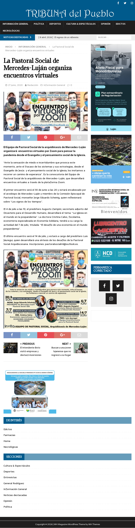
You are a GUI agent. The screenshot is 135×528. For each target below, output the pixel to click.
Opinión (105, 24)
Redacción (32, 85)
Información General (15, 24)
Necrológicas (11, 31)
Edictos (120, 24)
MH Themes (94, 524)
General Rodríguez (14, 483)
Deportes (55, 24)
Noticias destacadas (15, 495)
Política (39, 24)
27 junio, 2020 (15, 85)
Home (7, 441)
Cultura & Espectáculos (80, 24)
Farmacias (9, 435)
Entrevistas (10, 477)
